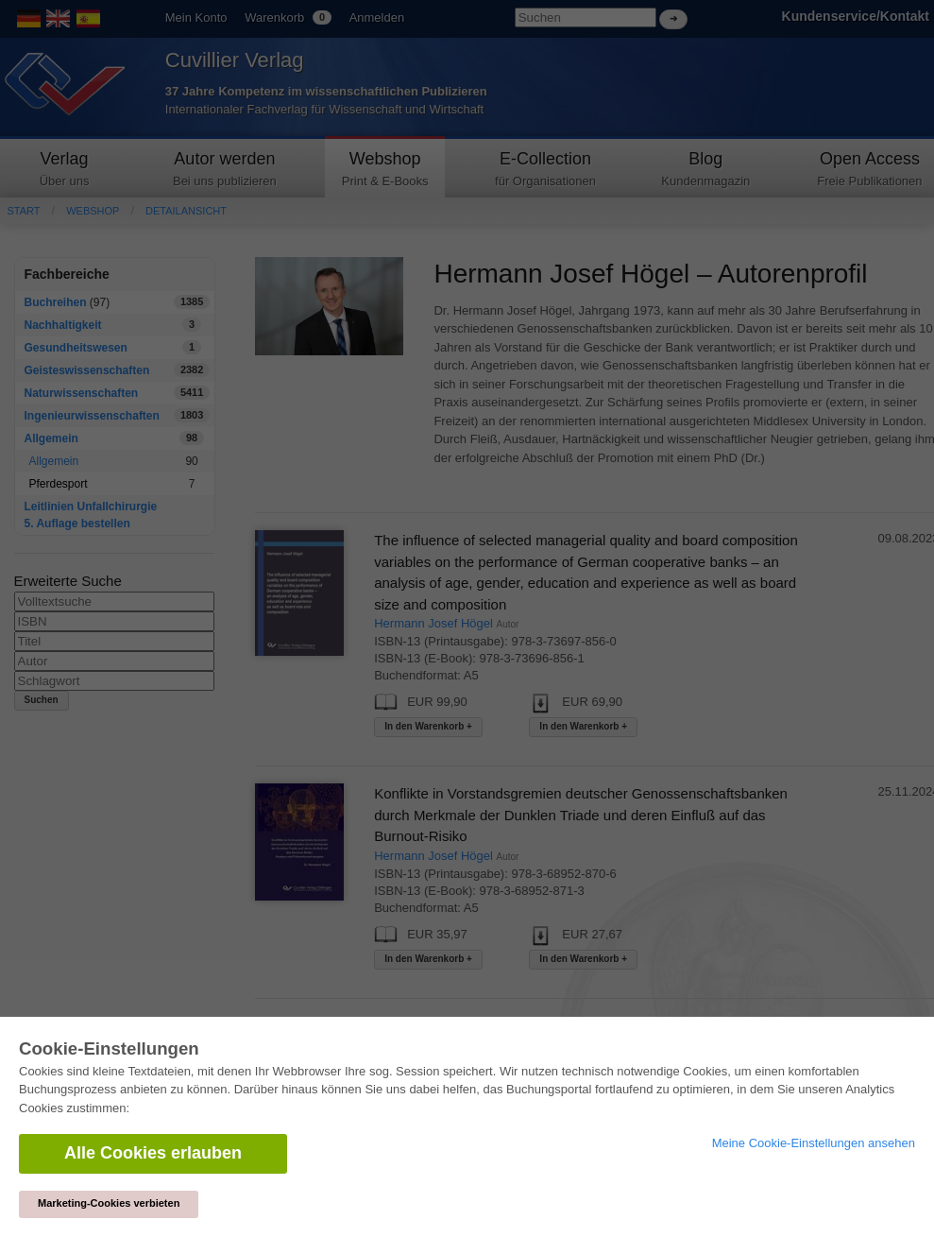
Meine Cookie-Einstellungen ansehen (813, 1143)
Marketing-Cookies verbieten (108, 1203)
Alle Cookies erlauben (153, 1152)
